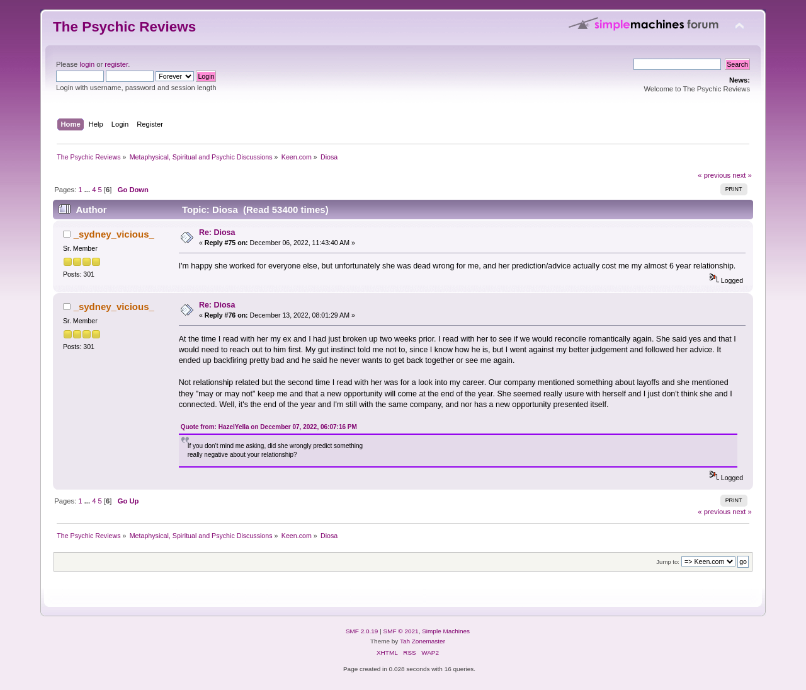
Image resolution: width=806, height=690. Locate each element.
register (116, 64)
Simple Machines (446, 631)
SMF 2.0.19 (362, 631)
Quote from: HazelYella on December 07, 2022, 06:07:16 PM (269, 426)
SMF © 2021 (401, 631)
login (86, 64)
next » (742, 175)
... (88, 189)
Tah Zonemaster (422, 641)
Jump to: (667, 561)
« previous (714, 175)
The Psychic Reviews (124, 27)
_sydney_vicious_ (114, 234)
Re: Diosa (217, 232)
